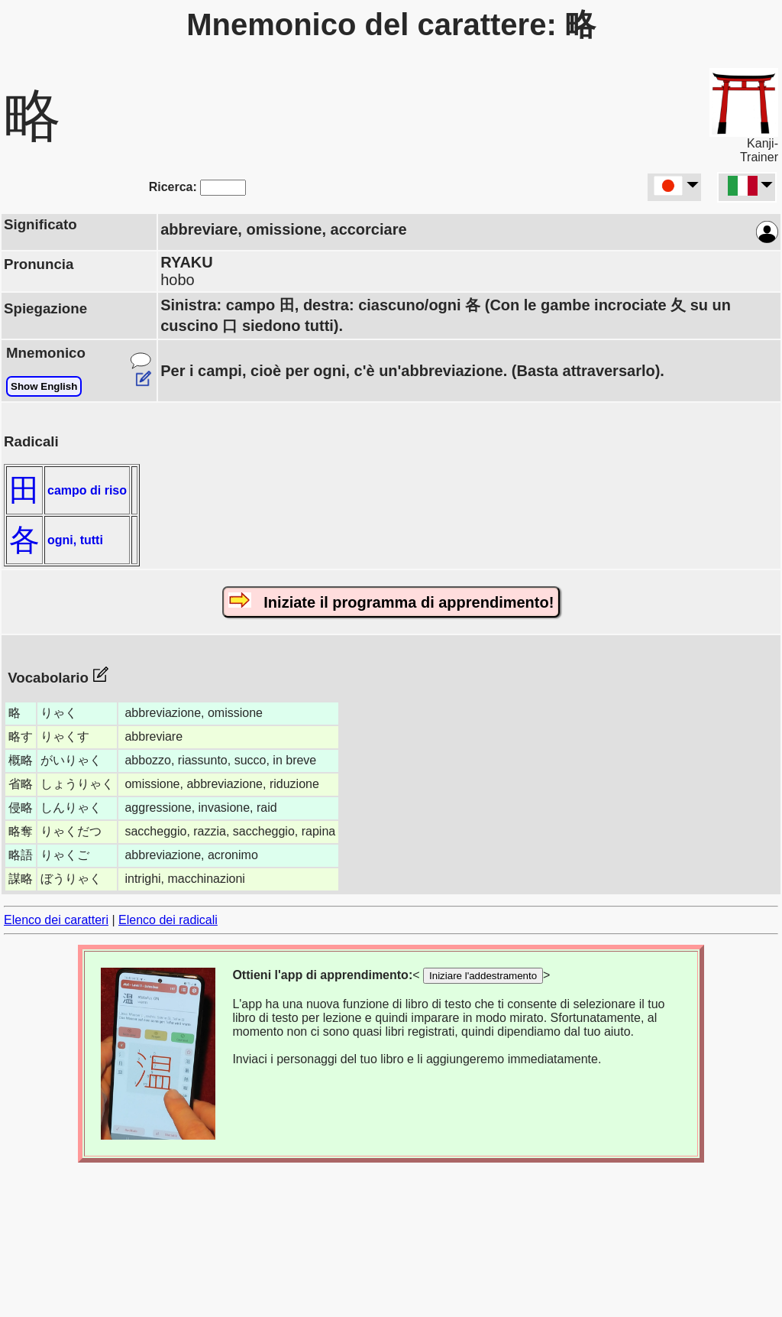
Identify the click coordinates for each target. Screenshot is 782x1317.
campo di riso (87, 490)
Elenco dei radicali (168, 919)
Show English (44, 386)
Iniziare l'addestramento (483, 975)
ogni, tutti (75, 540)
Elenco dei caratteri (56, 919)
